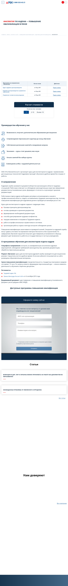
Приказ (6, 276)
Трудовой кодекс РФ (11, 273)
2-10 (32, 112)
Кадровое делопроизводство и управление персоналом (14, 91)
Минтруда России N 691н (17, 276)
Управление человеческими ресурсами (13, 95)
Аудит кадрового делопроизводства (12, 87)
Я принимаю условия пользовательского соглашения (31, 342)
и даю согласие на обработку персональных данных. (33, 342)
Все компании (62, 504)
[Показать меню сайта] (2, 2)
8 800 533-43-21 (20, 2)
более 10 (40, 112)
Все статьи (61, 399)
